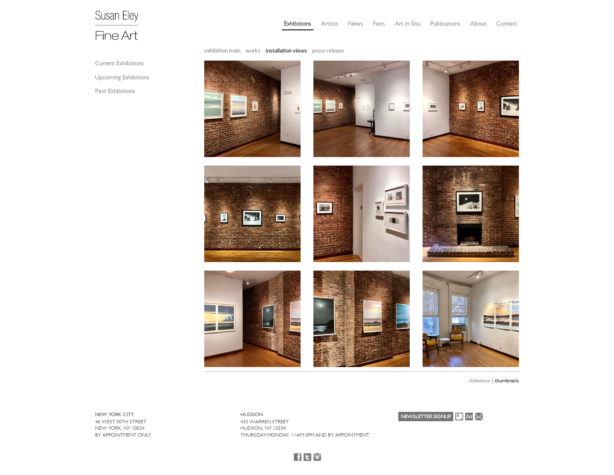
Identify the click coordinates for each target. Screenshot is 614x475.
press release (328, 51)
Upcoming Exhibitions (122, 77)
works (253, 51)
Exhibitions (297, 23)
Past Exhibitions (115, 91)
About (478, 23)
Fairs (379, 23)
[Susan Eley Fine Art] (120, 22)
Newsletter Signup (426, 417)
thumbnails (507, 380)
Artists (329, 23)
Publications (445, 23)
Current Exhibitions (119, 63)
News (355, 23)
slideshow (479, 380)
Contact (506, 23)
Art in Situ (407, 23)
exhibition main (222, 51)
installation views (286, 51)
